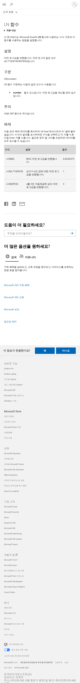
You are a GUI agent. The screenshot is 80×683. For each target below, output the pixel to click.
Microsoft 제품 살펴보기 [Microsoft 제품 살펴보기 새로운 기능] (14, 395)
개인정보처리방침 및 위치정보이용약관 (36, 662)
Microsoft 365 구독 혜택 (16, 285)
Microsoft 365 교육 (14, 297)
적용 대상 (11, 30)
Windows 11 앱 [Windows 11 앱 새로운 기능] (10, 401)
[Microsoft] (40, 3)
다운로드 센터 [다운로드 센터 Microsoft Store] (10, 421)
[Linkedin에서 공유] (12, 203)
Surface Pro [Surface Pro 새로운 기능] (8, 368)
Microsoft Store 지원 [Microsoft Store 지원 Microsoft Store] (12, 427)
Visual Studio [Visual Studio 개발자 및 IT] (9, 592)
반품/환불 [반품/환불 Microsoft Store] (8, 432)
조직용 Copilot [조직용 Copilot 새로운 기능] (10, 379)
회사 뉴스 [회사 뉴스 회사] (8, 618)
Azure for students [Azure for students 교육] (11, 491)
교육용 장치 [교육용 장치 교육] (9, 458)
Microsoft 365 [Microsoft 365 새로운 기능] (9, 390)
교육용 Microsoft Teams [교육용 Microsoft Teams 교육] (14, 464)
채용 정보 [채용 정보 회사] (8, 607)
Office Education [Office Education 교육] (10, 475)
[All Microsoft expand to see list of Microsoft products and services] (4, 5)
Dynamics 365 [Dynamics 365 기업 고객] (10, 522)
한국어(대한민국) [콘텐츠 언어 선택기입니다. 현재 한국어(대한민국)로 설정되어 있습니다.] (16, 644)
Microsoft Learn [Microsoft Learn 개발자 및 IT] (10, 565)
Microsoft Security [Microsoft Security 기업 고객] (11, 512)
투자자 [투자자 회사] (7, 629)
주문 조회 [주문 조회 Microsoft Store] (8, 438)
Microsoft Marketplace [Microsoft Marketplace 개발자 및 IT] (13, 581)
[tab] (12, 257)
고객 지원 (8, 12)
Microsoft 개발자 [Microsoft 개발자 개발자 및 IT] (11, 560)
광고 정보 (8, 667)
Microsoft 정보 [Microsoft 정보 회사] (10, 613)
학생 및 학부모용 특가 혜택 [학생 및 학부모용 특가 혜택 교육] (15, 485)
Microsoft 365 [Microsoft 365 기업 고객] (9, 528)
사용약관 (58, 662)
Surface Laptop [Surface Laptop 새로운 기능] (10, 374)
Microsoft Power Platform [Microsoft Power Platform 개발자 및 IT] (14, 586)
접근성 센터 (10, 321)
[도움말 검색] (12, 4)
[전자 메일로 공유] (20, 203)
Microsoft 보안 (11, 309)
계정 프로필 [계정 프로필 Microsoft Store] (9, 416)
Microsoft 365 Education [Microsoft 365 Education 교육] (14, 469)
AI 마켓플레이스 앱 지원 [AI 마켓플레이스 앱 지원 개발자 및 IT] (14, 570)
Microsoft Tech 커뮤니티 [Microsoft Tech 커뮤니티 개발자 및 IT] (14, 576)
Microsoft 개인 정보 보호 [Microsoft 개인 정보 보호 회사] (14, 624)
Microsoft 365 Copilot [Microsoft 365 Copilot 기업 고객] (13, 539)
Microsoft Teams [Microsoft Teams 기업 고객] (11, 544)
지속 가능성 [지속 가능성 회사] (9, 634)
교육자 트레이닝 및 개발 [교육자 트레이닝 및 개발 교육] (14, 480)
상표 (66, 662)
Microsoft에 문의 (11, 662)
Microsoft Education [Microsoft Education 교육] (12, 453)
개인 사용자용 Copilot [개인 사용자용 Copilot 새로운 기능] (13, 384)
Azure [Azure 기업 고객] (6, 517)
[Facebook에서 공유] (6, 203)
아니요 (66, 350)
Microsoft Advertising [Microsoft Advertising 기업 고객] (13, 533)
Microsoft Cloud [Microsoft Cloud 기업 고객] (10, 506)
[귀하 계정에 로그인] (75, 5)
